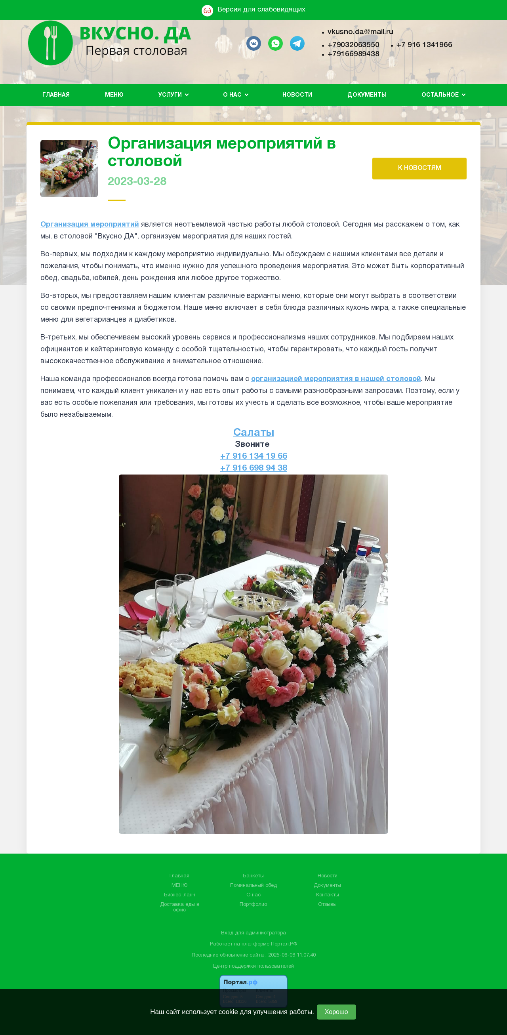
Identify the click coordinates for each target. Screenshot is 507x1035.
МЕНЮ (114, 95)
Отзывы (327, 904)
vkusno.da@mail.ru (360, 32)
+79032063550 (353, 45)
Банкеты (253, 876)
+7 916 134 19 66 (253, 456)
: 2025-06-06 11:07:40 (290, 955)
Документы (367, 95)
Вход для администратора (253, 933)
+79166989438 (353, 54)
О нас (253, 895)
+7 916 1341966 (424, 45)
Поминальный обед (253, 885)
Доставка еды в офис (179, 907)
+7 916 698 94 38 (253, 468)
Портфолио (253, 904)
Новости (297, 95)
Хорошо (336, 1011)
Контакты (327, 895)
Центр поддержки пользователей (253, 966)
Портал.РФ (284, 944)
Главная (56, 95)
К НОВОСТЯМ (419, 168)
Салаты (253, 433)
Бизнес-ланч (179, 895)
